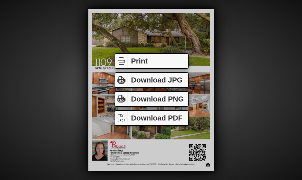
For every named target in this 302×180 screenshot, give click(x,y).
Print (131, 61)
